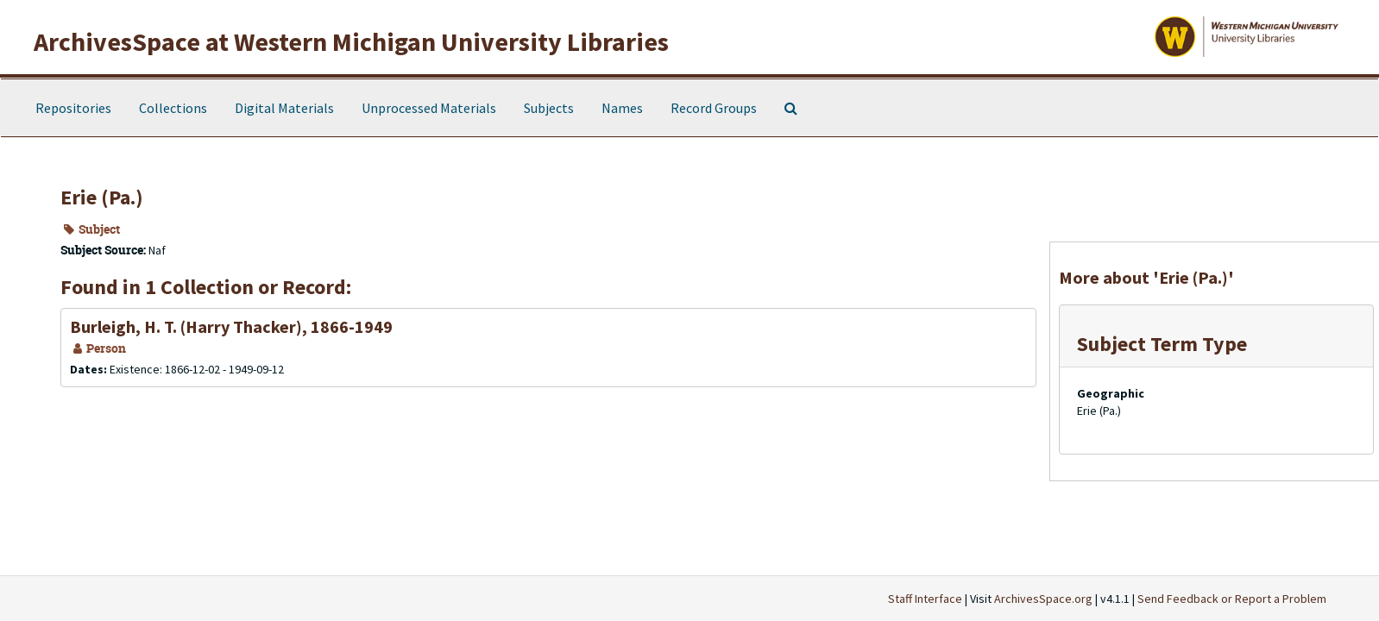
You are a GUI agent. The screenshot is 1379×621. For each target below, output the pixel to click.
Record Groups (714, 107)
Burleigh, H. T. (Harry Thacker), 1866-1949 (231, 326)
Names (622, 107)
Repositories (73, 107)
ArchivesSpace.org (1043, 598)
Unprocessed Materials (429, 107)
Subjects (549, 107)
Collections (173, 107)
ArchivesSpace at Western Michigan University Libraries (351, 41)
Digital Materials (284, 107)
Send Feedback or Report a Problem (1231, 598)
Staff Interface (925, 598)
